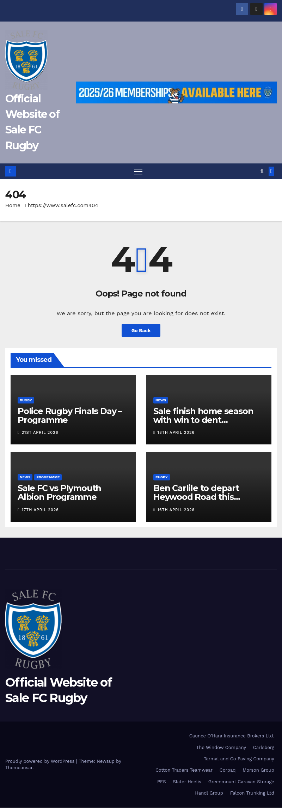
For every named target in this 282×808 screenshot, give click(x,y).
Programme (48, 477)
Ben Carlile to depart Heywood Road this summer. (196, 497)
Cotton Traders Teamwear (184, 770)
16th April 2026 (176, 510)
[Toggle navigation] (138, 171)
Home (12, 206)
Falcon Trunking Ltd (252, 793)
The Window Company (221, 747)
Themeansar (18, 768)
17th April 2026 (40, 510)
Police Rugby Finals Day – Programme (70, 415)
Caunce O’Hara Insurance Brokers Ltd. (231, 736)
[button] (262, 171)
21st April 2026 (40, 433)
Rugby (26, 400)
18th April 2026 (176, 433)
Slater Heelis (187, 781)
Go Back (141, 331)
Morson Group (258, 770)
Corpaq (228, 770)
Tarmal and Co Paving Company (239, 759)
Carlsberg (263, 747)
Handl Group (209, 793)
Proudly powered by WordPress (40, 761)
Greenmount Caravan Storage (241, 781)
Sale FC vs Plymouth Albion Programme (59, 492)
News (160, 400)
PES (161, 781)
